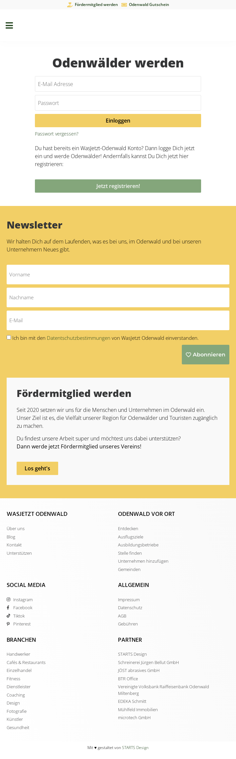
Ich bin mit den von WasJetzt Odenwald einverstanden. (105, 337)
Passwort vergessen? (56, 134)
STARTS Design (135, 747)
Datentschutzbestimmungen (79, 337)
